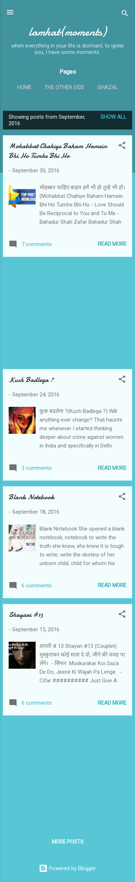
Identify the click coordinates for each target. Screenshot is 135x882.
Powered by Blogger (67, 868)
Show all (113, 117)
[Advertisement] (67, 313)
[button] (122, 146)
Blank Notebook (31, 497)
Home (24, 87)
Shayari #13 (26, 614)
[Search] (125, 15)
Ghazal (107, 87)
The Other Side (64, 87)
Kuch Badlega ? (31, 380)
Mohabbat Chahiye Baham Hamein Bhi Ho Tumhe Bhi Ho (58, 150)
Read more (112, 244)
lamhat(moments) (67, 32)
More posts (68, 842)
